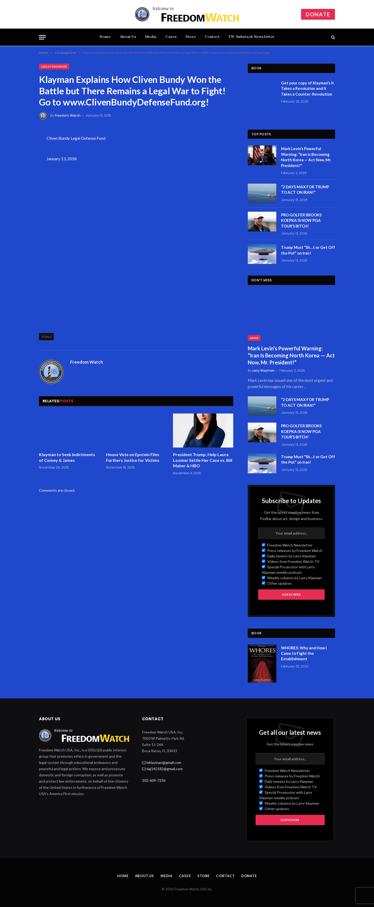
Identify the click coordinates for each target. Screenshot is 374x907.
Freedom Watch (68, 115)
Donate (318, 14)
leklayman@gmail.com (163, 762)
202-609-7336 (153, 780)
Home (105, 37)
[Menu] (42, 37)
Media (151, 37)
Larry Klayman (263, 370)
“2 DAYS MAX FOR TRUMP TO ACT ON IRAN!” (305, 189)
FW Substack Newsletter (252, 37)
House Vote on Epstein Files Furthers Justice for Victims (132, 457)
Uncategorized (54, 66)
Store (190, 37)
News (254, 338)
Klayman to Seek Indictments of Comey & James (67, 457)
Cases (171, 37)
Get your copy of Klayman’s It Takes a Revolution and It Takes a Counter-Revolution (307, 88)
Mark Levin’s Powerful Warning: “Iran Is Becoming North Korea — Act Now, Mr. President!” (306, 157)
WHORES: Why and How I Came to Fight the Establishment (304, 653)
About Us (128, 37)
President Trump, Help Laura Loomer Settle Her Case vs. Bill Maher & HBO (202, 460)
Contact (212, 37)
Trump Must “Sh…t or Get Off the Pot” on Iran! (308, 250)
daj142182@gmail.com (164, 768)
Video (46, 337)
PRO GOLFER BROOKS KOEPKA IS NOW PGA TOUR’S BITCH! (301, 220)
